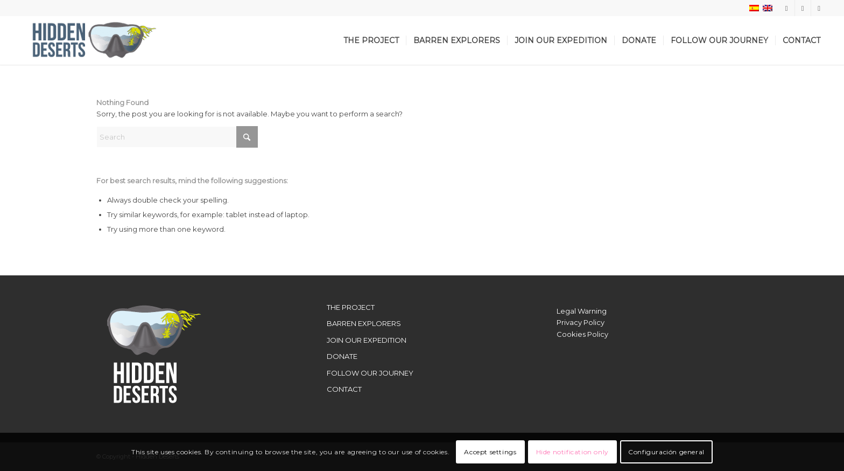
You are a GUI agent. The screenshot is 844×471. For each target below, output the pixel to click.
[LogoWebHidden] (89, 40)
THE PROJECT (351, 307)
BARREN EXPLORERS (364, 323)
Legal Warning (582, 311)
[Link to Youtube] (819, 8)
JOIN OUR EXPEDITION (366, 340)
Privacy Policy (580, 322)
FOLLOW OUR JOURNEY (370, 373)
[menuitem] (371, 40)
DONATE (342, 356)
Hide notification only (572, 452)
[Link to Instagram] (786, 8)
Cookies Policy (582, 334)
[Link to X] (803, 8)
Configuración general (666, 452)
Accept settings (490, 452)
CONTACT (344, 389)
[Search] (177, 137)
